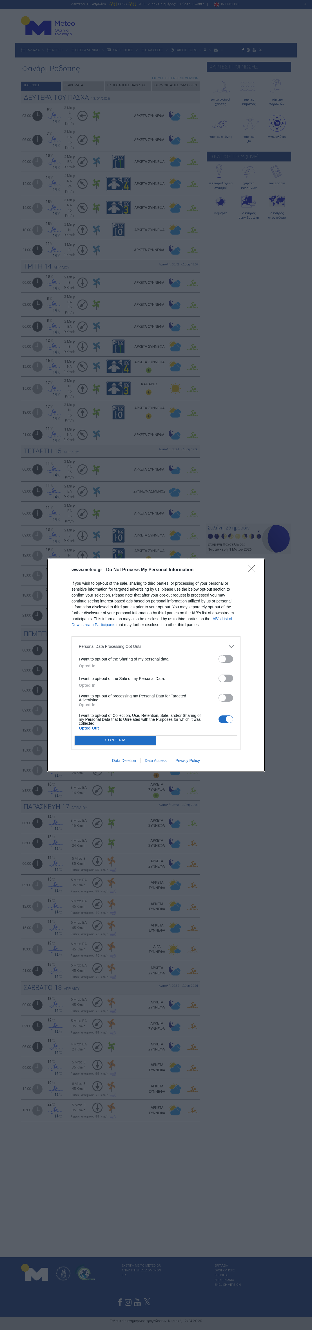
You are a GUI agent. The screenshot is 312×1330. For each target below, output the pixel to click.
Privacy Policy (187, 760)
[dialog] (156, 665)
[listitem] (156, 647)
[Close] (253, 570)
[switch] (226, 659)
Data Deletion (124, 760)
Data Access (156, 760)
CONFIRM (115, 740)
